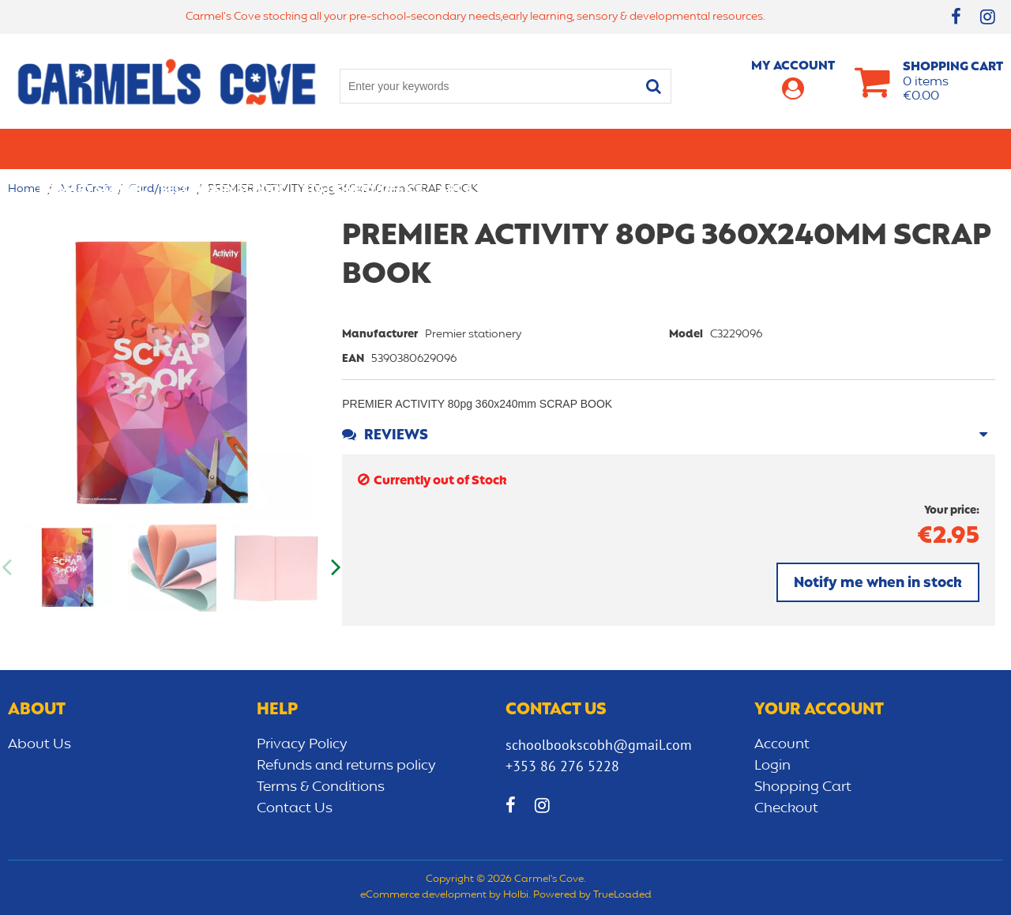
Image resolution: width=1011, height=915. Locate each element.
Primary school (92, 148)
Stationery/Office (362, 148)
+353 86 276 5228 (562, 766)
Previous (8, 567)
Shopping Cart (802, 787)
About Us (39, 744)
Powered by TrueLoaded (592, 895)
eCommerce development (423, 895)
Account (782, 744)
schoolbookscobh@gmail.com (599, 745)
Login (772, 766)
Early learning (673, 148)
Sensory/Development (812, 148)
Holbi (515, 895)
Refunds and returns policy (346, 766)
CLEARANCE (937, 148)
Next (334, 567)
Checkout (786, 808)
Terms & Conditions (321, 787)
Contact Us (295, 808)
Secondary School (223, 148)
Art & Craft (476, 148)
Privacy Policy (302, 744)
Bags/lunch (569, 148)
